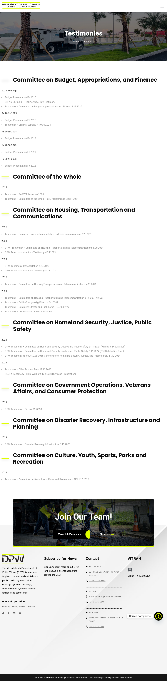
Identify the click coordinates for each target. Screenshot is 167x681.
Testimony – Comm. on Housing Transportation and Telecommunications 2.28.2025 (48, 234)
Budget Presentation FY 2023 (20, 152)
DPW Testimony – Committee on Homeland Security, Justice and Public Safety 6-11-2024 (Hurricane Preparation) (65, 346)
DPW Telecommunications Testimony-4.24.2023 (30, 252)
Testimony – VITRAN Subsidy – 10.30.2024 (28, 124)
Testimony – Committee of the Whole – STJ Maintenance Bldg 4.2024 (41, 198)
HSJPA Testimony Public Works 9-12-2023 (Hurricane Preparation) (40, 374)
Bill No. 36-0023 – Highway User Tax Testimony (30, 102)
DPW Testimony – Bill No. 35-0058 (23, 409)
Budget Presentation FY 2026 (20, 97)
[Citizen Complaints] (158, 616)
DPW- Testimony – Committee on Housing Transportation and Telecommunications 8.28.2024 (54, 247)
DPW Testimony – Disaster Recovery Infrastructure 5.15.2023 (37, 444)
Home (75, 41)
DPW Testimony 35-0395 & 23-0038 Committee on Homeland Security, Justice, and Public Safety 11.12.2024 (62, 355)
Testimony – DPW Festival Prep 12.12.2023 (28, 369)
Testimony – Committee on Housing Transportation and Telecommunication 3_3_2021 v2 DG (54, 297)
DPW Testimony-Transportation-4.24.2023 (27, 266)
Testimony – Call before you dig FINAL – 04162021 (32, 302)
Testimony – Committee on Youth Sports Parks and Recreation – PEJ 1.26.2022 (47, 479)
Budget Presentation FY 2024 (20, 138)
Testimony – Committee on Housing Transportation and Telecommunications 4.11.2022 (51, 284)
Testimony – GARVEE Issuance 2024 (24, 194)
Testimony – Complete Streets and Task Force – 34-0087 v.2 (37, 307)
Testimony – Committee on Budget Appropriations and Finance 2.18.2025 (43, 106)
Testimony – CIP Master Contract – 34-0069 (28, 311)
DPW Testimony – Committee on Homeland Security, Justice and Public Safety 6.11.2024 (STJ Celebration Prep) (64, 351)
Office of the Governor (121, 677)
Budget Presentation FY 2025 (20, 120)
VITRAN (106, 677)
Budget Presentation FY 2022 (20, 165)
